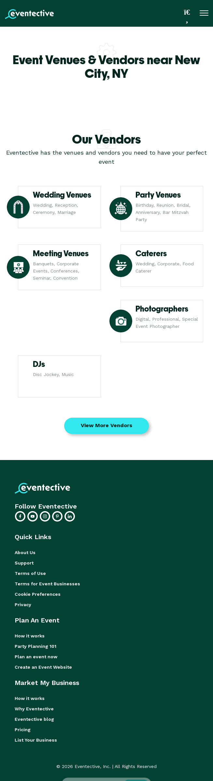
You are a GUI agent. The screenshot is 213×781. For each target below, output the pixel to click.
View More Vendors (106, 425)
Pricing (23, 729)
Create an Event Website (43, 667)
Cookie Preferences (38, 594)
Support (24, 562)
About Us (25, 552)
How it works (30, 635)
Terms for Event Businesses (47, 583)
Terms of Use (30, 573)
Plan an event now (36, 656)
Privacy (23, 604)
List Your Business (36, 740)
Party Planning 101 (35, 646)
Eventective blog (34, 719)
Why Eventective (34, 708)
